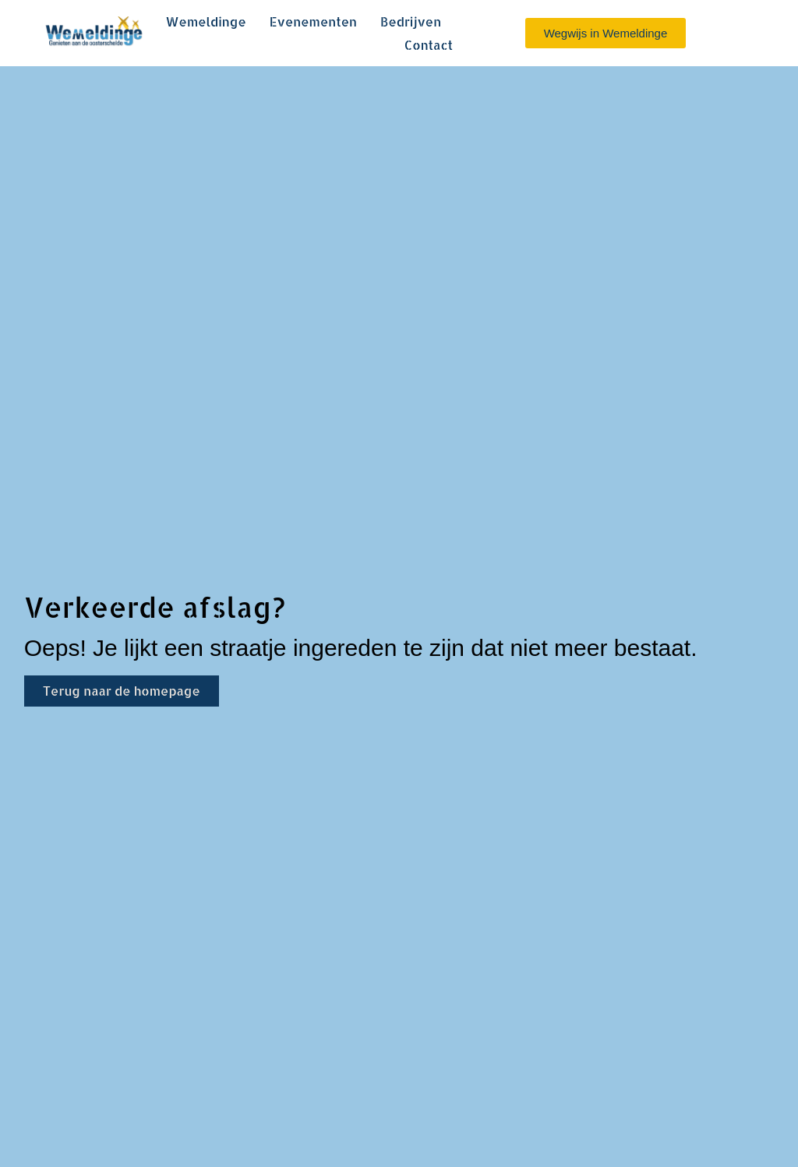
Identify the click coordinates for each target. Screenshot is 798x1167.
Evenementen (313, 21)
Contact (428, 45)
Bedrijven (410, 21)
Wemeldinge (205, 21)
